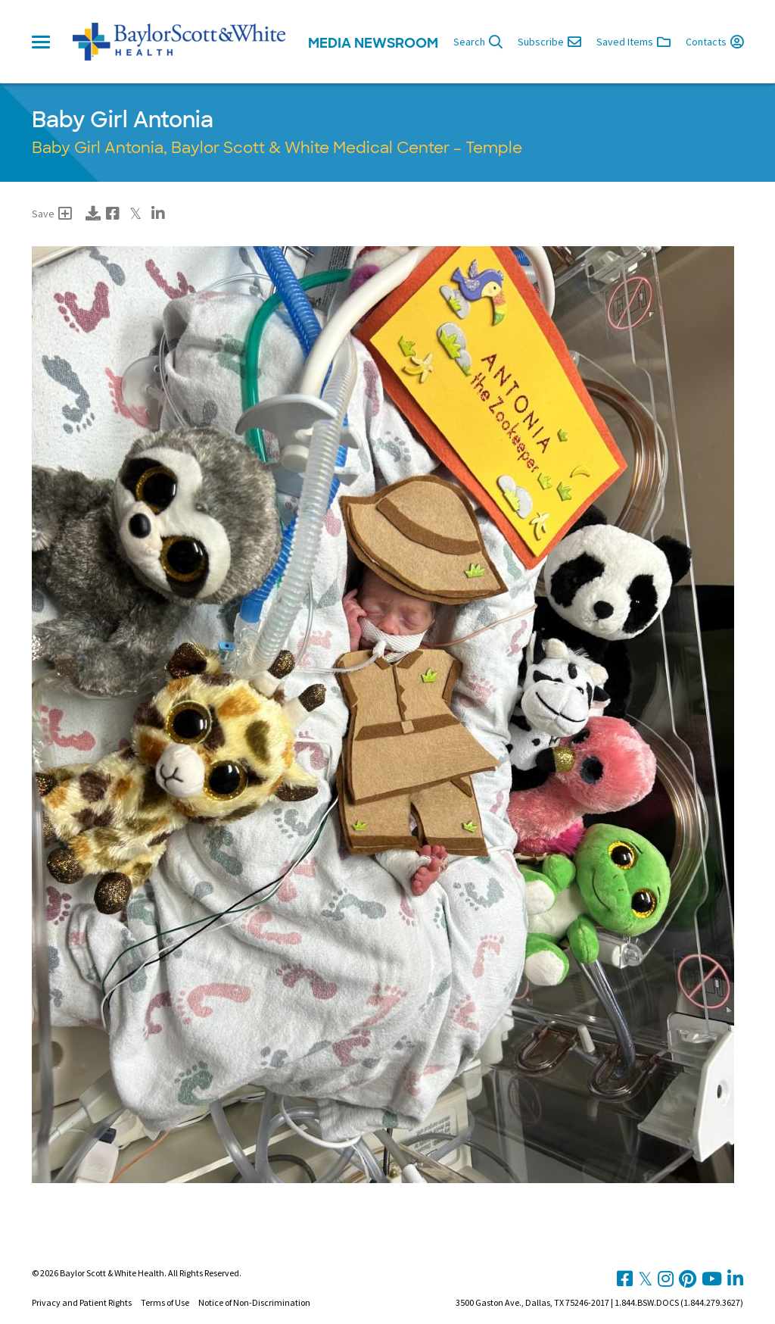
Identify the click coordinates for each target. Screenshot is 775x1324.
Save (52, 213)
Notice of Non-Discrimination (254, 1302)
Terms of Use (165, 1302)
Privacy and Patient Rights (82, 1302)
